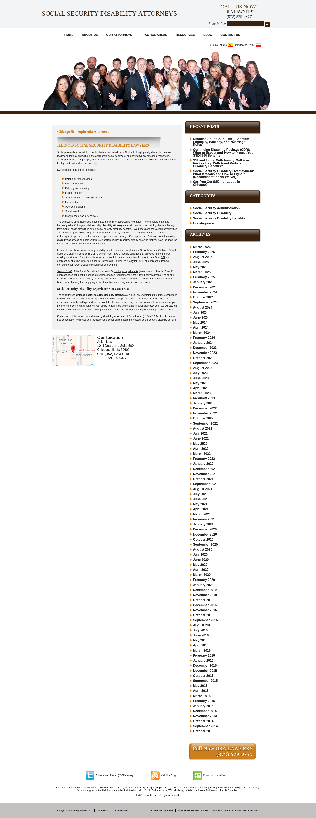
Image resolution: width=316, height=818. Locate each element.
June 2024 (201, 317)
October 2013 (203, 731)
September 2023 (205, 363)
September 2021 (205, 484)
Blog (207, 34)
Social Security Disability (212, 213)
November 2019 (205, 595)
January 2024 (203, 342)
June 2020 (201, 559)
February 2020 (204, 580)
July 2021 (200, 494)
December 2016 (205, 605)
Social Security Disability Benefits (219, 218)
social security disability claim (119, 239)
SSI (163, 257)
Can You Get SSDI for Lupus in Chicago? (216, 183)
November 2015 (205, 670)
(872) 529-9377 (239, 16)
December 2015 (205, 665)
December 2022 (205, 408)
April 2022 (200, 448)
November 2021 (205, 474)
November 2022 (205, 413)
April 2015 (200, 690)
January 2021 (203, 524)
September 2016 (205, 620)
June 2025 (201, 262)
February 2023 (204, 398)
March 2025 (202, 272)
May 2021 (200, 504)
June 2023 (201, 378)
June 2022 (201, 438)
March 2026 (202, 247)
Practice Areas (153, 34)
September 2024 (205, 302)
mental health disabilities (76, 229)
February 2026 (204, 252)
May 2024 (200, 322)
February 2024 (204, 337)
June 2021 (201, 499)
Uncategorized (204, 223)
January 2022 (203, 463)
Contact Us (230, 34)
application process (162, 309)
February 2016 (204, 655)
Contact (61, 316)
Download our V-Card (215, 775)
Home (69, 34)
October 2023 (203, 358)
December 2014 (205, 711)
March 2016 (202, 650)
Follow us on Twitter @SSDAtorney (114, 775)
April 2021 (200, 509)
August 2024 (202, 307)
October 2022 (203, 418)
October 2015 (203, 675)
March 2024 (202, 332)
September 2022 (205, 423)
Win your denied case (193, 810)
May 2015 (200, 685)
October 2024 (203, 297)
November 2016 (205, 610)
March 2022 (202, 453)
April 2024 (200, 327)
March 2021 (202, 514)
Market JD (85, 810)
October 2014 (203, 721)
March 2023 (202, 393)
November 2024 (205, 292)
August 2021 (202, 489)
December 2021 (205, 469)
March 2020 (202, 574)
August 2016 (202, 625)
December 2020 (205, 529)
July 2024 (200, 312)
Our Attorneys (119, 34)
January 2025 (203, 282)
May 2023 (200, 383)
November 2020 (205, 534)
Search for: (217, 24)
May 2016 (200, 640)
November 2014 (205, 716)
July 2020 (200, 554)
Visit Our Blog (168, 775)
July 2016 (200, 630)
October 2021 (203, 479)
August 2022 (202, 428)
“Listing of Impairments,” (127, 271)
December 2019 (205, 590)
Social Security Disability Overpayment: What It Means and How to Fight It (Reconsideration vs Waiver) (223, 174)
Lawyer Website (66, 810)
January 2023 (203, 403)
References (121, 810)
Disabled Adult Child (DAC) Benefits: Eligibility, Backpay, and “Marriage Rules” (221, 141)
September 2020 (205, 544)
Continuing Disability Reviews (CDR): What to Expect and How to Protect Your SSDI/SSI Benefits (224, 152)
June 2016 (201, 635)
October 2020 (203, 539)
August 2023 (202, 368)
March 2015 (202, 696)
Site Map (103, 810)
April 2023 (200, 388)
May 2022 (200, 443)
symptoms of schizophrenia (76, 221)
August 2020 (202, 549)
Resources (185, 34)
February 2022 (204, 458)
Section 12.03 (64, 271)
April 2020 (200, 569)
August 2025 (202, 257)
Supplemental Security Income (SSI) (144, 250)
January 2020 (203, 585)
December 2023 (205, 347)
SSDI (140, 261)
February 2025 (204, 277)
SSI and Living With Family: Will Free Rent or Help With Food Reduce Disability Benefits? (221, 163)
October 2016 (203, 615)
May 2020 (200, 564)
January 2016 (203, 660)
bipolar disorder (92, 236)
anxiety (123, 236)
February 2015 (204, 701)
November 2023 (205, 353)
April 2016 (200, 645)
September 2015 (205, 680)
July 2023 (200, 373)
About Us (90, 34)
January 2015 (203, 706)
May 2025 (200, 267)
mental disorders (150, 298)
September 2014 (205, 726)
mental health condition (154, 232)
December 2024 (205, 287)
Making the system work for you (236, 810)
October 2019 (203, 600)
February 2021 (204, 519)
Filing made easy (161, 810)
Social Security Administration (216, 208)
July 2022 (200, 433)
